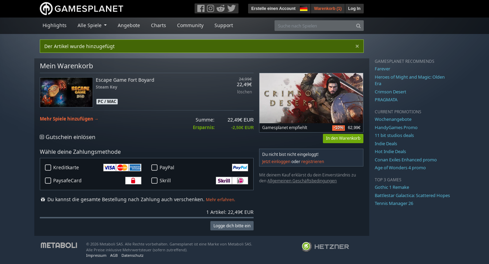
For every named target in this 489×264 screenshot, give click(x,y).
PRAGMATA (386, 99)
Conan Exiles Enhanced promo (406, 160)
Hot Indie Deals (390, 151)
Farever (382, 69)
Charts (158, 25)
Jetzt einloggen (276, 161)
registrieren (312, 161)
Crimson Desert (390, 92)
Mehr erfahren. (220, 199)
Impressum (96, 255)
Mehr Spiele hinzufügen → (69, 119)
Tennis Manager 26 (394, 203)
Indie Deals (386, 143)
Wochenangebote (393, 119)
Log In (354, 8)
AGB (114, 255)
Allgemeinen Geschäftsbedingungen (302, 180)
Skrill (204, 180)
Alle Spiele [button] (90, 25)
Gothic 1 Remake (392, 187)
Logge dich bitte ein (232, 226)
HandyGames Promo (396, 127)
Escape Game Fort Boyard (125, 80)
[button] (303, 7)
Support (223, 25)
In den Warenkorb (343, 138)
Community (190, 25)
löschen (244, 92)
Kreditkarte (97, 167)
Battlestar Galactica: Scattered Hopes (412, 195)
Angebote (129, 25)
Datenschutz (132, 255)
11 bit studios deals (394, 135)
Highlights (55, 25)
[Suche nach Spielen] (314, 25)
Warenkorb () (327, 8)
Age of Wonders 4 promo (400, 167)
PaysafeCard (97, 180)
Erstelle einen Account (273, 8)
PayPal (204, 167)
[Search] (358, 25)
